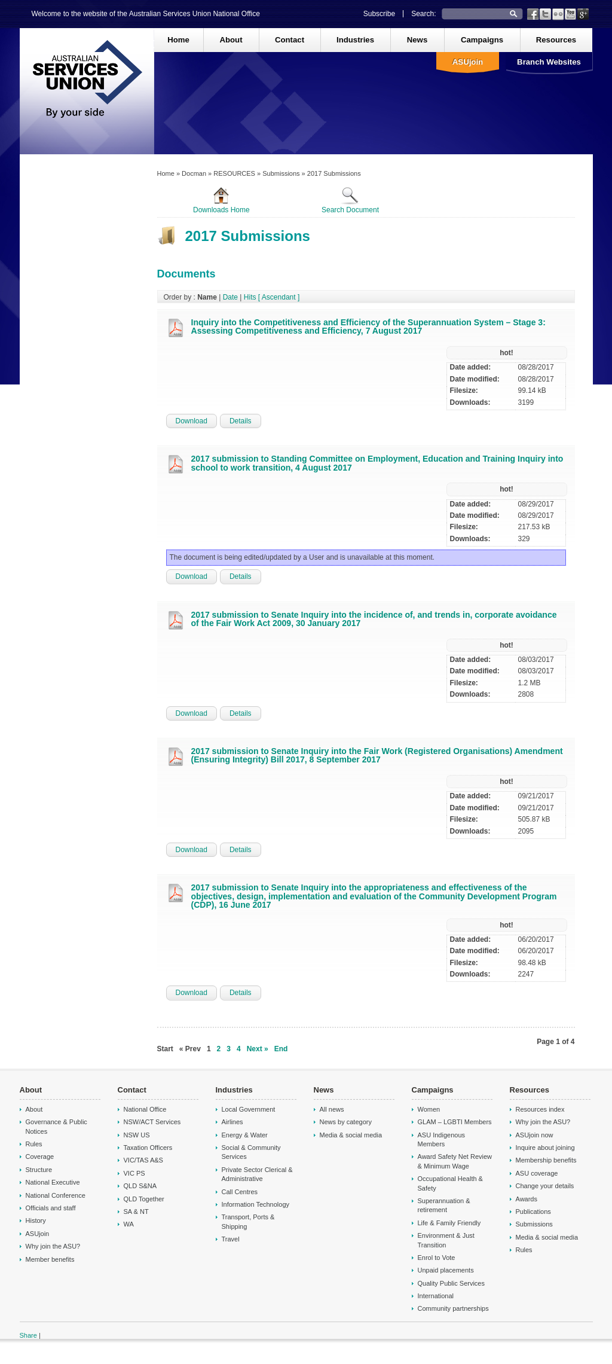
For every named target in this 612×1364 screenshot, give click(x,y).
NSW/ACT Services (152, 1121)
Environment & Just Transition (446, 1240)
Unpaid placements (446, 1270)
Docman (194, 173)
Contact (289, 39)
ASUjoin (467, 61)
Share (28, 1335)
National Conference (55, 1195)
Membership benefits (546, 1160)
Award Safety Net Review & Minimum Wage (455, 1161)
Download (191, 421)
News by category (346, 1121)
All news (332, 1109)
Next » (257, 1049)
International (436, 1295)
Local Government (249, 1109)
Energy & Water (245, 1135)
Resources (556, 39)
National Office (145, 1109)
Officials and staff (51, 1208)
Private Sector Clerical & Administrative (257, 1174)
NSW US (137, 1135)
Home (178, 39)
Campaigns (482, 39)
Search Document (350, 200)
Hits (250, 297)
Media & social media (351, 1135)
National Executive (53, 1182)
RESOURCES (234, 173)
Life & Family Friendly (449, 1222)
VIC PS (134, 1173)
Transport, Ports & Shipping (248, 1221)
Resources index (540, 1109)
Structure (39, 1169)
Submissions (280, 173)
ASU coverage (537, 1173)
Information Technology (256, 1204)
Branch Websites (549, 61)
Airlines (232, 1121)
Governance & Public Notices (56, 1126)
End (281, 1049)
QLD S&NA (140, 1185)
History (36, 1220)
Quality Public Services (451, 1283)
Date (230, 297)
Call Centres (240, 1191)
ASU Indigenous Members (442, 1139)
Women (429, 1109)
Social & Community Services (251, 1152)
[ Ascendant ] (278, 297)
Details (241, 421)
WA (129, 1224)
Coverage (40, 1156)
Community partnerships (453, 1308)
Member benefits (50, 1259)
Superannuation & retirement (444, 1205)
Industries (355, 39)
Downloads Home (221, 200)
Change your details (545, 1185)
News (417, 39)
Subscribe (379, 14)
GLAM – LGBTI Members (455, 1121)
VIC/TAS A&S (143, 1160)
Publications (533, 1211)
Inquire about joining (545, 1147)
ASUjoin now (534, 1135)
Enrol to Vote (436, 1257)
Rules (34, 1144)
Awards (526, 1199)
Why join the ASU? (53, 1246)
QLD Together (144, 1199)
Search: (423, 14)
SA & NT (136, 1211)
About (230, 39)
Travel (231, 1239)
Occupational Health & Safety (450, 1183)
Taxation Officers (148, 1147)
